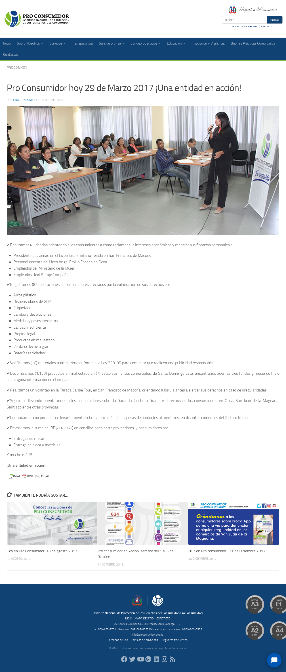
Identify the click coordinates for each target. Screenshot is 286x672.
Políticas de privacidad (144, 640)
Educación (174, 43)
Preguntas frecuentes (174, 640)
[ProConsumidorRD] (124, 659)
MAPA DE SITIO (144, 618)
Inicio (7, 43)
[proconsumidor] (156, 659)
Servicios (55, 43)
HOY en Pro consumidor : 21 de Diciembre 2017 (226, 551)
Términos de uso (117, 640)
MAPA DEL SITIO (250, 27)
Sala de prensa (110, 43)
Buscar (274, 20)
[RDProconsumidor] (140, 659)
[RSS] (172, 659)
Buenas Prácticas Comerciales (253, 43)
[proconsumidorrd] (132, 659)
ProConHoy (17, 67)
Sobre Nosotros (28, 43)
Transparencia (82, 43)
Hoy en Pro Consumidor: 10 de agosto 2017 (42, 551)
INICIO (235, 27)
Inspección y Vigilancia (208, 43)
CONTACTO (267, 27)
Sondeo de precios (143, 43)
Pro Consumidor (26, 100)
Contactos (10, 54)
